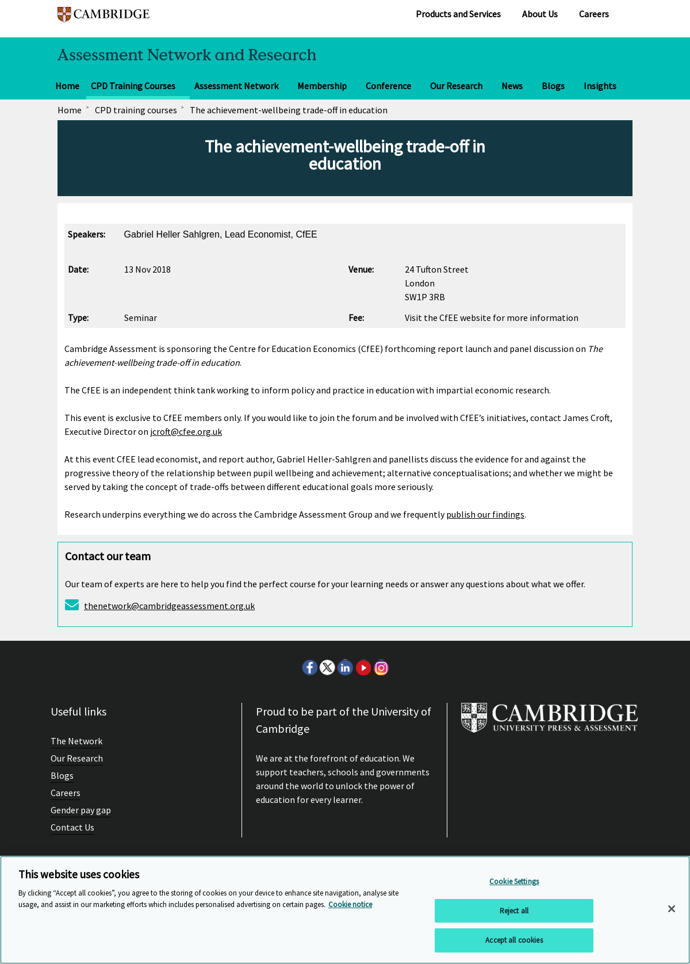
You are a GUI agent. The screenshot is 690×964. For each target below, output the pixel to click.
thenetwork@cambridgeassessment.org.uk (169, 605)
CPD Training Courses (133, 85)
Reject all (514, 911)
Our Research (456, 85)
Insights (600, 85)
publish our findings (485, 514)
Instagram (381, 667)
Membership (322, 85)
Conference (388, 85)
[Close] (671, 908)
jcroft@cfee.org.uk (186, 431)
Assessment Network (236, 85)
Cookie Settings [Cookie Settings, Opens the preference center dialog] (514, 881)
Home (67, 85)
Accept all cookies (513, 940)
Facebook (309, 667)
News (512, 85)
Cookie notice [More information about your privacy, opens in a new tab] (350, 904)
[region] (345, 910)
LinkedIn (345, 667)
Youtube (363, 667)
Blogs (553, 85)
